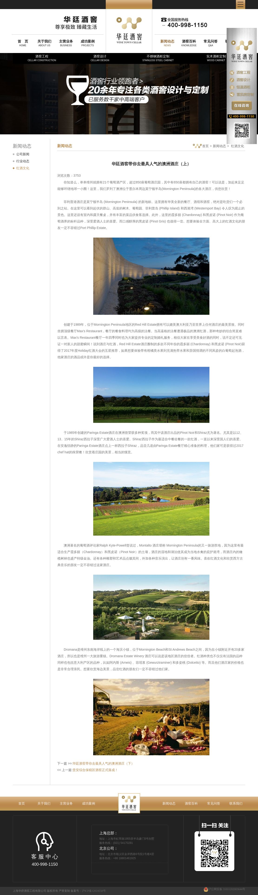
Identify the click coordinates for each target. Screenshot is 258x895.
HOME (23, 43)
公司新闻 (22, 154)
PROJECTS (87, 43)
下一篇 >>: (95, 763)
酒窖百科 (191, 803)
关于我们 (43, 803)
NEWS (167, 43)
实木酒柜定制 (216, 58)
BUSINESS (66, 43)
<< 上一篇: (87, 770)
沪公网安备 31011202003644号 (224, 889)
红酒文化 (22, 168)
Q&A (210, 43)
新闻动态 (219, 146)
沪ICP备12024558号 (94, 890)
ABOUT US (44, 43)
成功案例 (88, 803)
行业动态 (22, 161)
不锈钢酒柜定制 (158, 58)
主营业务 (66, 803)
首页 (201, 146)
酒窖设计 (100, 58)
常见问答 (213, 803)
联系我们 (235, 803)
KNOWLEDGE (189, 43)
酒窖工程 (42, 58)
